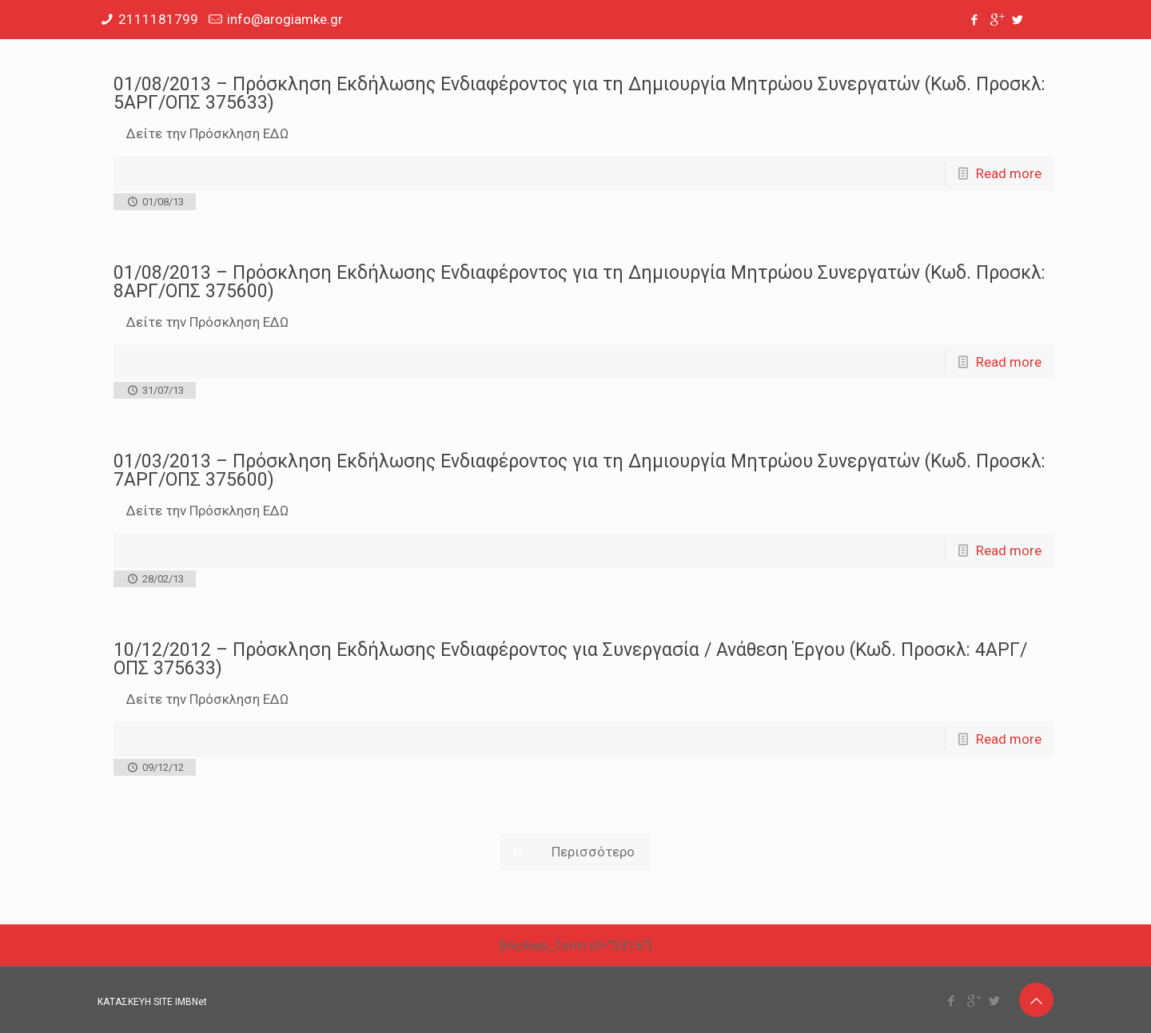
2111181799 (158, 19)
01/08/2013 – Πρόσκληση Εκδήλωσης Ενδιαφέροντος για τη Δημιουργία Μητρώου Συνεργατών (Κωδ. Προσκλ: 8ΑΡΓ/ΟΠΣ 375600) (579, 282)
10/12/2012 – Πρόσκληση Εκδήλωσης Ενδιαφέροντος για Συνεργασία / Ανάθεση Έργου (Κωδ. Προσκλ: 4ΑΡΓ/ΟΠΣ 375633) (570, 659)
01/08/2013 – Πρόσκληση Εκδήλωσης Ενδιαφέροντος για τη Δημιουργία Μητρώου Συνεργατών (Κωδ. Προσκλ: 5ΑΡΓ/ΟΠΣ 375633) (579, 93)
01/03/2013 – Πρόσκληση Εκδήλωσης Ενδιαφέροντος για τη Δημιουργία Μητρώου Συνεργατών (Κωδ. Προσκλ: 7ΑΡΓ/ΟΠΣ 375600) (579, 471)
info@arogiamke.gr (285, 19)
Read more (1008, 173)
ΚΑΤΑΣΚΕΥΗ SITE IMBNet (152, 1001)
